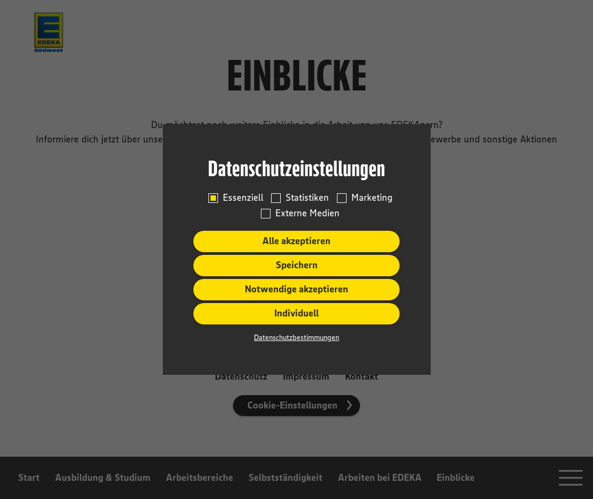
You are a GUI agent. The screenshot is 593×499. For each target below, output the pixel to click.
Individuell (296, 313)
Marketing (372, 197)
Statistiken (307, 197)
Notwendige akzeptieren (296, 289)
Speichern (297, 265)
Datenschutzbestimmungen (296, 337)
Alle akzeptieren (296, 241)
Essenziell (243, 197)
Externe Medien (307, 213)
